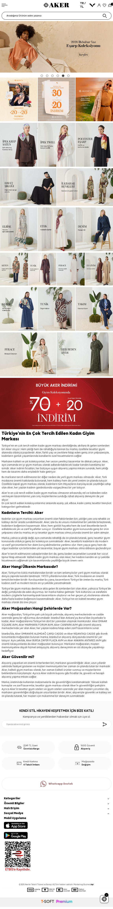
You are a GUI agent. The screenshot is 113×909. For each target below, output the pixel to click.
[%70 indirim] (56, 403)
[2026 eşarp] (56, 47)
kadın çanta (84, 503)
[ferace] (71, 269)
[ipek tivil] (56, 144)
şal (66, 503)
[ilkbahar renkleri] (85, 187)
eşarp (60, 503)
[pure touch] (94, 99)
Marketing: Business (84, 884)
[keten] (14, 269)
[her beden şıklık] (85, 354)
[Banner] (56, 99)
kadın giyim (40, 493)
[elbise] (18, 229)
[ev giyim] (99, 269)
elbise (72, 503)
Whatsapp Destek (56, 784)
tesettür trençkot (101, 503)
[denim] (94, 229)
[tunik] (42, 269)
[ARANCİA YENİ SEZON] (18, 99)
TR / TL (87, 5)
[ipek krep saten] (18, 144)
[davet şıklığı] (28, 187)
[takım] (94, 309)
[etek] (56, 229)
